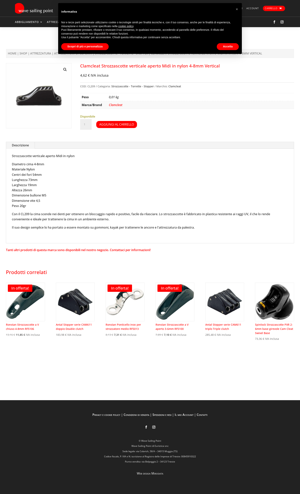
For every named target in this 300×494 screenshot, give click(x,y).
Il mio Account (184, 415)
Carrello (271, 8)
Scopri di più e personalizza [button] (85, 46)
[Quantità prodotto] (86, 124)
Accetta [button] (228, 46)
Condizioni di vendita (136, 415)
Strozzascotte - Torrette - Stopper (132, 86)
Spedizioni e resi (161, 415)
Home (12, 53)
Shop (23, 53)
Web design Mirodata (150, 473)
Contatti (202, 415)
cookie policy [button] (125, 26)
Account (252, 8)
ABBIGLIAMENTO (27, 22)
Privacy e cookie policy (106, 415)
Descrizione (20, 145)
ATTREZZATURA (40, 53)
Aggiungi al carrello (116, 124)
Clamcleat (174, 86)
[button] (65, 69)
